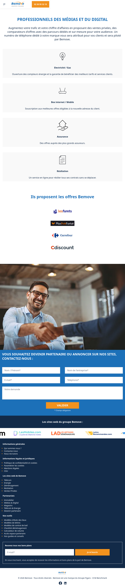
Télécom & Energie (12, 508)
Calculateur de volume (14, 531)
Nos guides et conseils (14, 536)
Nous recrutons (11, 453)
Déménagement (11, 485)
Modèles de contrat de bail (16, 525)
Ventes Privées (10, 491)
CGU (6, 471)
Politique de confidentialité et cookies (20, 463)
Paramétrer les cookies (14, 465)
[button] (4, 4)
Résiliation (8, 488)
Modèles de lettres (12, 522)
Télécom (7, 480)
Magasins (8, 505)
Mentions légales (11, 468)
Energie (7, 483)
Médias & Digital (11, 502)
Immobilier (9, 500)
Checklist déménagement (15, 528)
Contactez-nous (11, 451)
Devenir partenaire (12, 511)
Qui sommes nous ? (12, 448)
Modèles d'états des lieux (15, 520)
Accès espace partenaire (14, 533)
